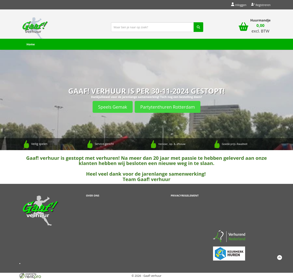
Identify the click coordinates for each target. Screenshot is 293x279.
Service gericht (104, 144)
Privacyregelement (185, 195)
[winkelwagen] (243, 27)
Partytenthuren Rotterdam (167, 107)
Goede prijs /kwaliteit (235, 144)
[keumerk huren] (229, 251)
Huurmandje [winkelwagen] (260, 20)
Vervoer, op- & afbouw (172, 144)
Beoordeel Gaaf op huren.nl (229, 210)
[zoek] (198, 27)
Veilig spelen (39, 144)
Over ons (92, 195)
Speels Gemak (112, 107)
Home (30, 44)
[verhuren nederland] (229, 236)
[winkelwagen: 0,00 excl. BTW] (260, 28)
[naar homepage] (35, 27)
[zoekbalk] (157, 27)
